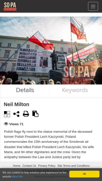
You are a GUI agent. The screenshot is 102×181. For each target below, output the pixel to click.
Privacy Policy (46, 165)
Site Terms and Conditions (74, 165)
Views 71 (16, 124)
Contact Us (29, 165)
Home (16, 165)
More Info (17, 176)
